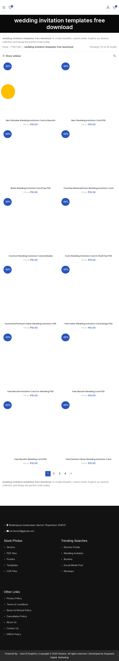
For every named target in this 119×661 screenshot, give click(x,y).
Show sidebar (13, 56)
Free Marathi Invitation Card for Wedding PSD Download (30, 393)
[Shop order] (114, 56)
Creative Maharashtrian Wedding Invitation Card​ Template (88, 190)
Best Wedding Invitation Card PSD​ (88, 120)
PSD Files (17, 47)
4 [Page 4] (65, 473)
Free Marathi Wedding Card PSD (88, 391)
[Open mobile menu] (4, 7)
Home (5, 47)
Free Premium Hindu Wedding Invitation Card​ (88, 459)
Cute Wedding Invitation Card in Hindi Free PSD (88, 255)
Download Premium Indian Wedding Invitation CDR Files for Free (31, 325)
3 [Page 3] (59, 473)
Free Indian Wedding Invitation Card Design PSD (88, 325)
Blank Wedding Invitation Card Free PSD (30, 188)
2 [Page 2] (54, 473)
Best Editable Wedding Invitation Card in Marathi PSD (30, 122)
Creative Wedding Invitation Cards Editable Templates (30, 257)
